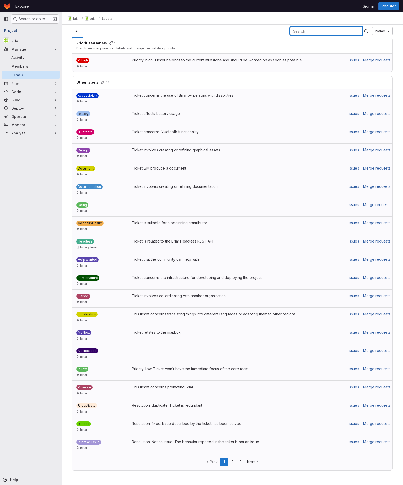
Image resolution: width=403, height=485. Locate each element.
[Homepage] (7, 6)
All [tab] (77, 31)
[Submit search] (366, 31)
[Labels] (31, 75)
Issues (354, 60)
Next (253, 462)
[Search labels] (326, 31)
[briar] (31, 40)
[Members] (31, 66)
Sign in (368, 6)
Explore (22, 6)
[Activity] (31, 57)
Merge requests (376, 60)
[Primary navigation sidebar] (6, 19)
